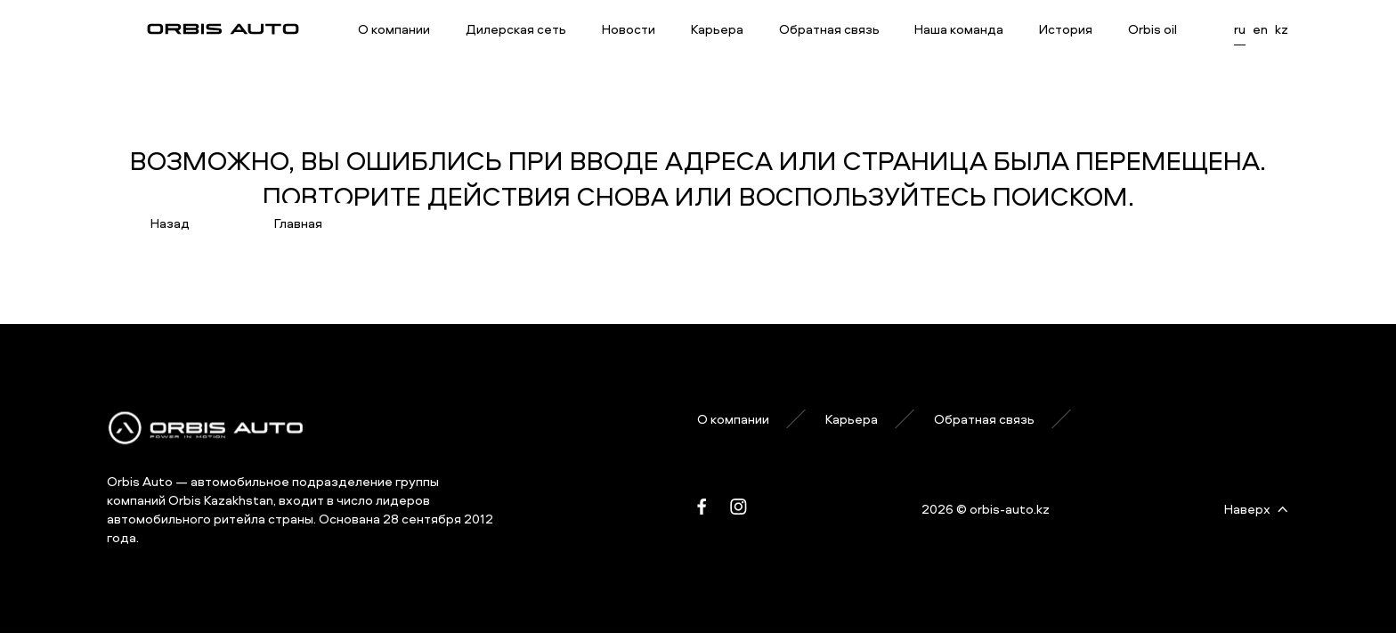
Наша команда (958, 29)
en (1260, 29)
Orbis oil (1152, 29)
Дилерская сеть (516, 29)
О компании (394, 29)
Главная (298, 223)
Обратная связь (829, 29)
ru (1240, 29)
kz (1281, 29)
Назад (170, 223)
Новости (628, 29)
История (1065, 29)
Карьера (717, 29)
